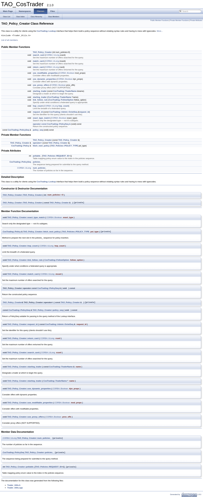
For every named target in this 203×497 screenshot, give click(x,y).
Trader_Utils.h (13, 485)
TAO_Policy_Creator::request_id (22, 324)
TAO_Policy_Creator (42, 52)
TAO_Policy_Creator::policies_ (39, 452)
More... (160, 31)
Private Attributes (196, 20)
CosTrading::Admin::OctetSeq (63, 112)
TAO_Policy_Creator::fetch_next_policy (41, 231)
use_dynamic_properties (44, 79)
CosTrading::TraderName (65, 91)
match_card (38, 61)
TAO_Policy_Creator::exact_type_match (26, 217)
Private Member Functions (179, 20)
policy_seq (38, 130)
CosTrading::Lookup (46, 31)
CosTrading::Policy (20, 146)
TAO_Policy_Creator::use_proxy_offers (25, 417)
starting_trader (40, 91)
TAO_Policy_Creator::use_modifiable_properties (30, 402)
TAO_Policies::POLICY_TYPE (64, 146)
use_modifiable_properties (45, 73)
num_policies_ (39, 168)
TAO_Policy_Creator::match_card (23, 274)
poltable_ (37, 156)
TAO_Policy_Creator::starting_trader (24, 367)
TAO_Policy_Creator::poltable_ (20, 467)
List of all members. (9, 40)
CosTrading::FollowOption (61, 100)
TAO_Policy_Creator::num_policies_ (34, 438)
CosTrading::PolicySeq (18, 130)
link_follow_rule (40, 100)
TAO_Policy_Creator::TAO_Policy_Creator (22, 195)
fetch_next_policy (41, 146)
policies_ (37, 162)
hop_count (38, 106)
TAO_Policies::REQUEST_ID (56, 156)
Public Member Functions (159, 20)
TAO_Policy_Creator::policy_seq (48, 310)
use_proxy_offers (41, 85)
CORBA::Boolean (66, 73)
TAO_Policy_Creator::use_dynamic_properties (29, 388)
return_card (38, 67)
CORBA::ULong (52, 55)
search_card (38, 55)
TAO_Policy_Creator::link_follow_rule (24, 260)
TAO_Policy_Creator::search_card (23, 352)
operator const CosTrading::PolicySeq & (52, 124)
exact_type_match (41, 118)
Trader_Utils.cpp (15, 488)
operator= (37, 143)
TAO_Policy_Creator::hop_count (22, 246)
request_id (38, 112)
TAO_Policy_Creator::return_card (22, 338)
